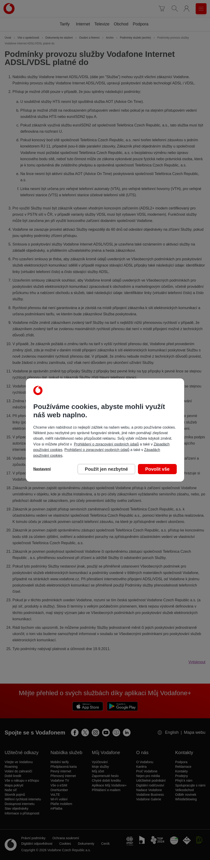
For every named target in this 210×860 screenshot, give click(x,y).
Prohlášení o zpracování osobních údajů (106, 444)
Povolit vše (157, 469)
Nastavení (42, 469)
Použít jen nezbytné (106, 469)
